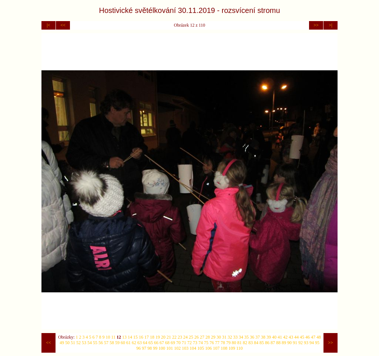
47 (313, 337)
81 (239, 342)
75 (206, 342)
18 (152, 337)
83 (250, 342)
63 (139, 342)
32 (230, 337)
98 (149, 348)
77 (217, 342)
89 (284, 342)
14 (130, 337)
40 (274, 337)
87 (273, 342)
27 (202, 337)
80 (234, 342)
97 (144, 348)
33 (235, 337)
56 (100, 342)
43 (291, 337)
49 (62, 342)
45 (302, 337)
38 (263, 337)
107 (216, 348)
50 (67, 342)
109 (231, 348)
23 (180, 337)
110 (239, 348)
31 (224, 337)
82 (245, 342)
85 (261, 342)
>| (330, 25)
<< (63, 25)
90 (289, 342)
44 (296, 337)
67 (162, 342)
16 (141, 337)
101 (169, 348)
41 (280, 337)
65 (150, 342)
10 (108, 337)
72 (189, 342)
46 (307, 337)
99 (155, 348)
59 (117, 342)
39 (268, 337)
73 (195, 342)
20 (163, 337)
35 (246, 337)
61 (128, 342)
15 (135, 337)
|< (48, 25)
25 (191, 337)
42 (285, 337)
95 (317, 342)
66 (156, 342)
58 (112, 342)
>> (316, 25)
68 (167, 342)
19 (157, 337)
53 (84, 342)
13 (124, 337)
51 (73, 342)
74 (200, 342)
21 (169, 337)
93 (306, 342)
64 (145, 342)
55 (95, 342)
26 (196, 337)
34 (241, 337)
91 (295, 342)
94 (311, 342)
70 (178, 342)
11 (113, 337)
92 (300, 342)
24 (185, 337)
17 (146, 337)
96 (138, 348)
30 (219, 337)
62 (134, 342)
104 (193, 348)
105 (200, 348)
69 (173, 342)
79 (228, 342)
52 (78, 342)
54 (89, 342)
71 (184, 342)
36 (252, 337)
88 (278, 342)
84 (256, 342)
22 (174, 337)
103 (185, 348)
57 (106, 342)
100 (161, 348)
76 (211, 342)
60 (123, 342)
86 (267, 342)
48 (318, 337)
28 (207, 337)
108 (224, 348)
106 (208, 348)
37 (257, 337)
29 (213, 337)
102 (177, 348)
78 (223, 342)
